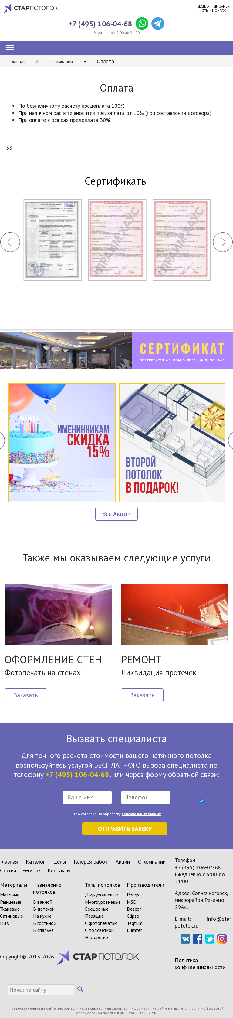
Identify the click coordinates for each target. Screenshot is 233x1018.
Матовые (9, 895)
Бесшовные (97, 909)
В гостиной (44, 923)
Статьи (8, 870)
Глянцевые (10, 902)
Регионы (32, 870)
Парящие (94, 916)
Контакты (59, 870)
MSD (132, 902)
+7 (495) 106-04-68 (100, 23)
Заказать (26, 695)
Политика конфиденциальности (200, 964)
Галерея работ (91, 861)
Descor (134, 909)
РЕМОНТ (141, 659)
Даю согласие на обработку (116, 813)
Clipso (133, 916)
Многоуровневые (103, 902)
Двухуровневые (101, 895)
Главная (9, 861)
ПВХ (4, 923)
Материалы (13, 884)
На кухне (42, 916)
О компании (152, 861)
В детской (44, 909)
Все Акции (116, 514)
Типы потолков (102, 884)
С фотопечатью (101, 923)
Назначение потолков (47, 888)
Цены (59, 861)
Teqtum (135, 923)
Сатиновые (11, 916)
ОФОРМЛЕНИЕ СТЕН (53, 659)
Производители (145, 884)
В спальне (43, 930)
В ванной (42, 902)
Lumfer (134, 930)
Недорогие (96, 937)
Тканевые (10, 909)
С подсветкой (99, 930)
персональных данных (141, 813)
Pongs (133, 895)
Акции (123, 861)
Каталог (35, 861)
